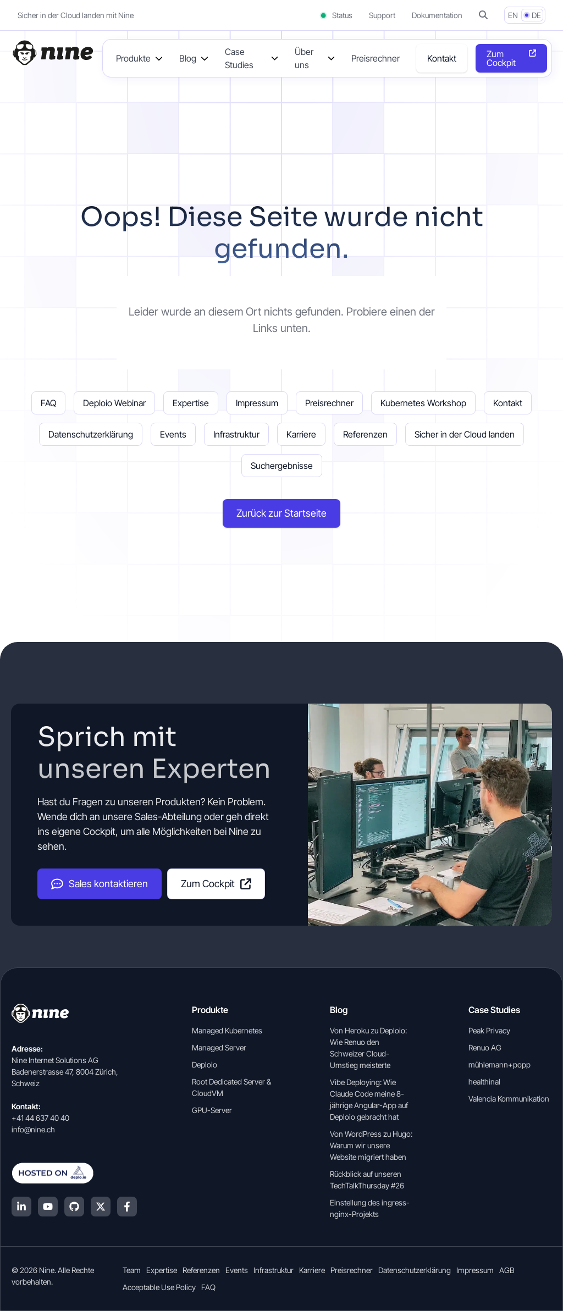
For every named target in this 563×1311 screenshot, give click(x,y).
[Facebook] (127, 1206)
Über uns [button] (304, 58)
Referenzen (365, 434)
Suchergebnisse (282, 465)
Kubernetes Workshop (423, 402)
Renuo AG (484, 1047)
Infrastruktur (236, 434)
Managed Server (219, 1047)
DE (536, 15)
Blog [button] (187, 58)
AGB (506, 1270)
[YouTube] (48, 1206)
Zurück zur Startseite (281, 513)
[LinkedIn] (21, 1206)
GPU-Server (212, 1110)
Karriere (301, 434)
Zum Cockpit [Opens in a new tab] (501, 58)
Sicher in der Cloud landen (465, 434)
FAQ (48, 402)
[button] (483, 15)
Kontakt (441, 58)
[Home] (52, 53)
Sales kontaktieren (99, 884)
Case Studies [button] (239, 58)
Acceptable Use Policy (159, 1287)
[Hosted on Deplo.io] (74, 1173)
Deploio (204, 1064)
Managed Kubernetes (227, 1030)
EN (513, 15)
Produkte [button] (133, 58)
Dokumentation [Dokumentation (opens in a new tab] (437, 15)
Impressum (257, 402)
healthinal (484, 1081)
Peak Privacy (489, 1030)
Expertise (191, 402)
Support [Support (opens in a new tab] (382, 15)
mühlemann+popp (499, 1064)
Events (173, 434)
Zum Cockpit (216, 883)
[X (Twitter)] (101, 1206)
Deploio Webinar (114, 402)
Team (132, 1270)
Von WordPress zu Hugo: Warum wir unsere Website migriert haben (371, 1145)
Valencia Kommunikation (508, 1098)
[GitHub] (74, 1206)
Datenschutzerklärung (90, 434)
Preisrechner (375, 58)
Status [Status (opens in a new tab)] (335, 15)
